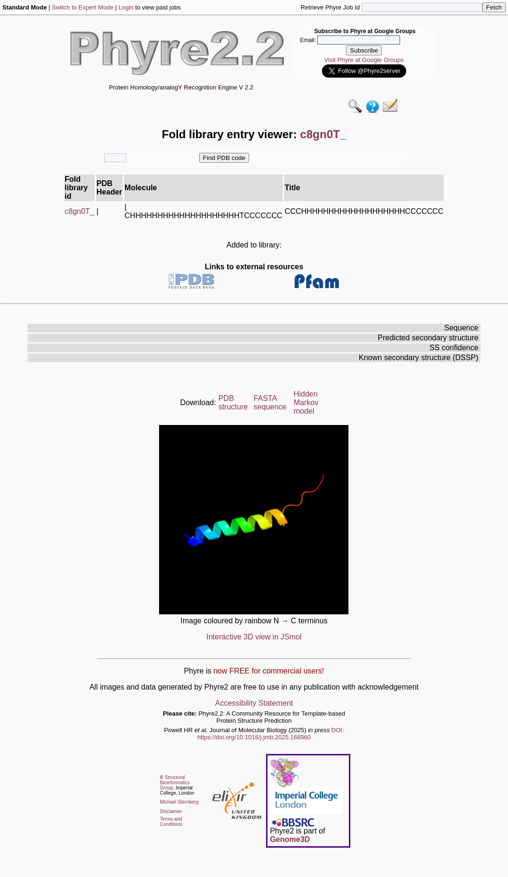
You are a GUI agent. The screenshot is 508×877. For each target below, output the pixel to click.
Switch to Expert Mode (83, 7)
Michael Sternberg (179, 802)
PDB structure (233, 402)
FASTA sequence (270, 402)
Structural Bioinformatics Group (175, 782)
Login (126, 7)
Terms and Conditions (171, 821)
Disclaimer (171, 811)
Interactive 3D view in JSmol (254, 637)
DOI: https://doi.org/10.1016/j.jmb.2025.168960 (270, 733)
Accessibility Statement (254, 703)
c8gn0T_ (79, 211)
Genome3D (290, 839)
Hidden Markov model (306, 402)
